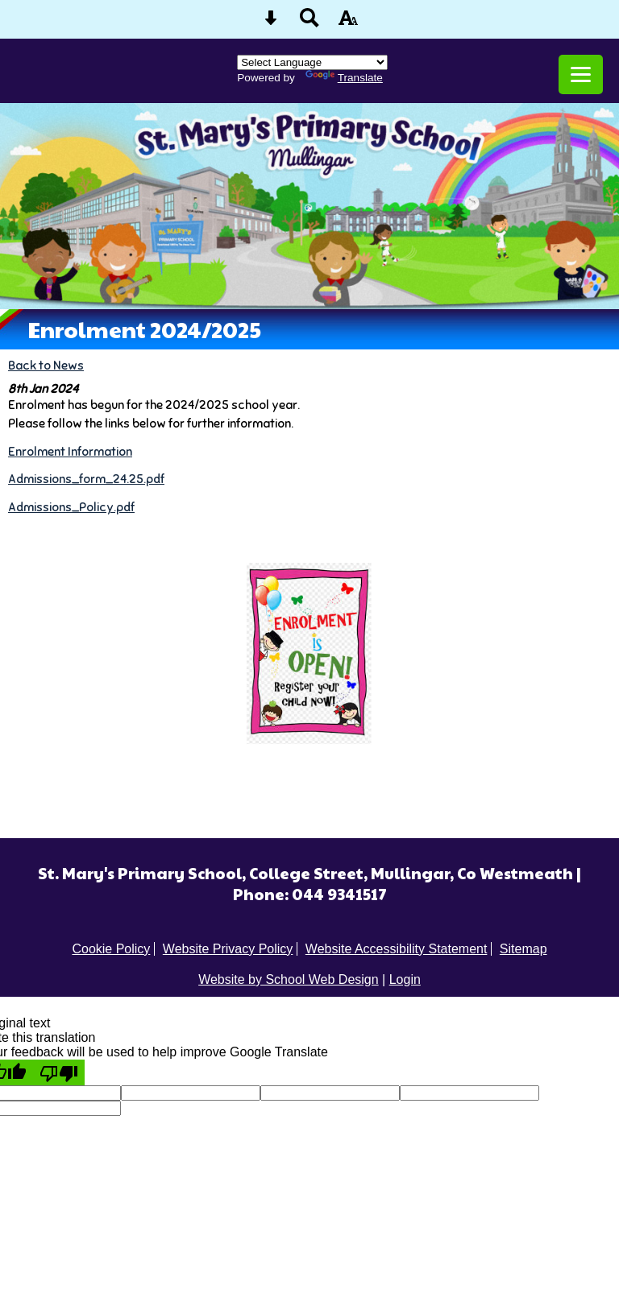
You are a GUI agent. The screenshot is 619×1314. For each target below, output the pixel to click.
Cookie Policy (111, 949)
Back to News (46, 365)
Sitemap (523, 949)
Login (405, 979)
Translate (344, 78)
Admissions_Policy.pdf (71, 506)
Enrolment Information (70, 451)
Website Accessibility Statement (396, 949)
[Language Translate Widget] (312, 62)
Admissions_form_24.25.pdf (86, 478)
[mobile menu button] (581, 74)
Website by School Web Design (288, 979)
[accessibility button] (348, 23)
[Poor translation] (59, 1072)
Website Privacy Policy (228, 949)
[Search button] (309, 23)
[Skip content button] (271, 23)
